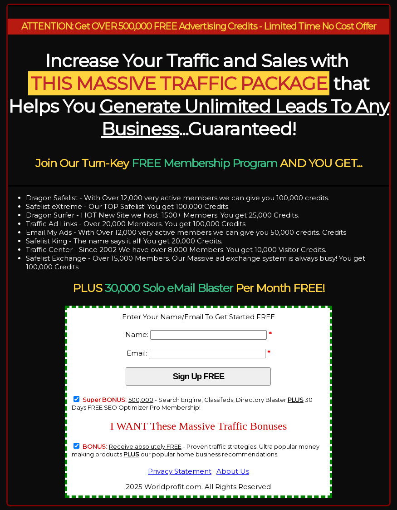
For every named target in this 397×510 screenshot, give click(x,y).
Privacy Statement (179, 471)
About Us (232, 471)
